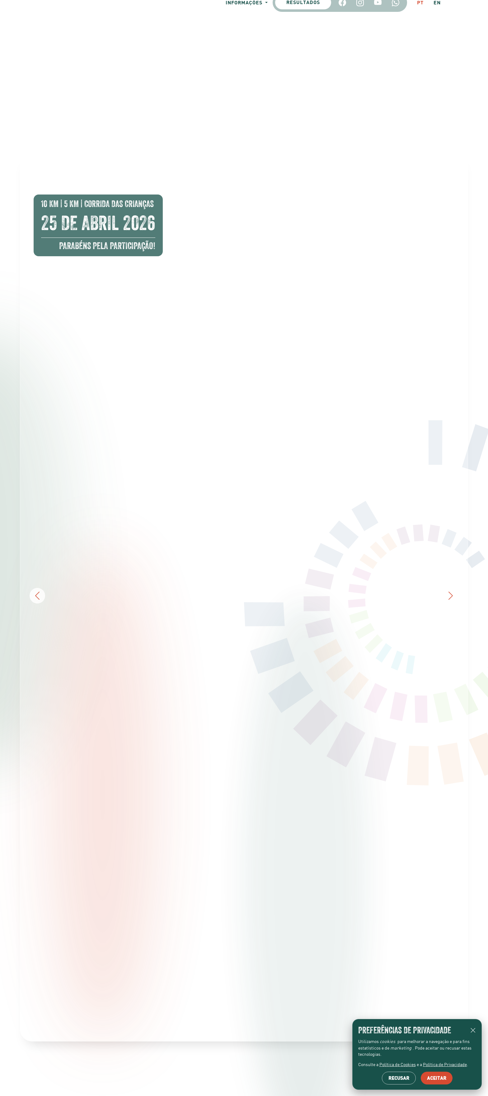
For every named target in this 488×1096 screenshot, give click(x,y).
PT (418, 74)
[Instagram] (357, 74)
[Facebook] (340, 74)
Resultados (300, 75)
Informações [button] (237, 74)
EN (436, 74)
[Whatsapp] (393, 74)
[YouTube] (375, 74)
